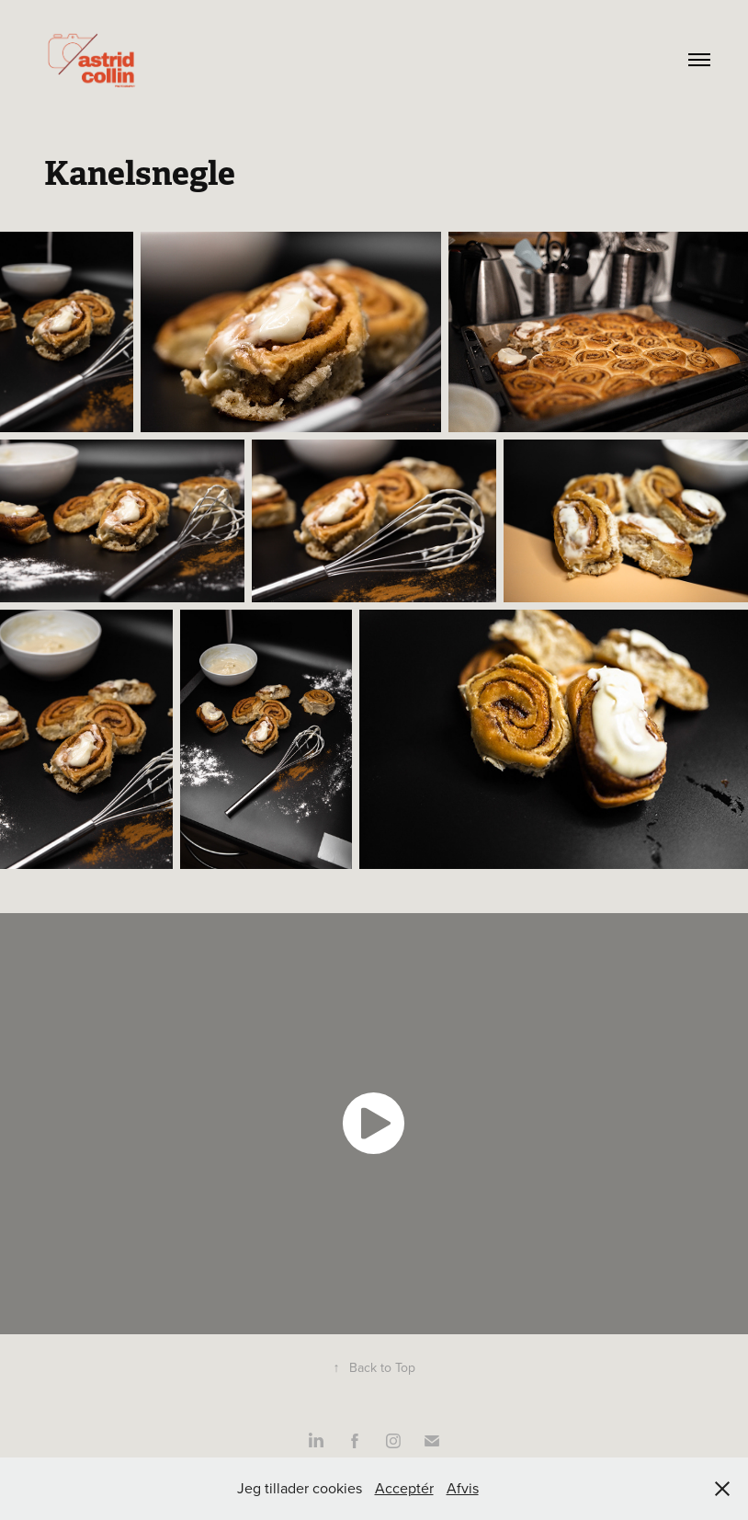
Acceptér (404, 1488)
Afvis (463, 1488)
